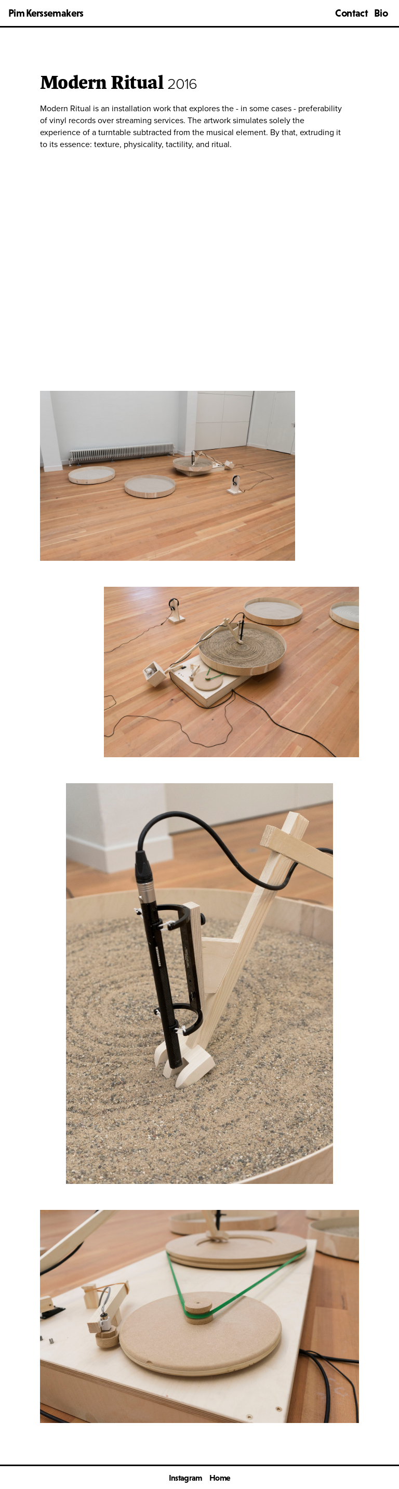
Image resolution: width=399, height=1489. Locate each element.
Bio (381, 13)
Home (219, 1477)
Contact (351, 13)
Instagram (185, 1477)
